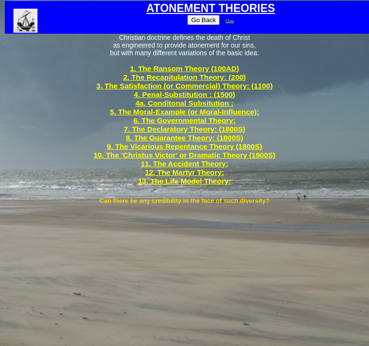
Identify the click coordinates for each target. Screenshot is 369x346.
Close (229, 21)
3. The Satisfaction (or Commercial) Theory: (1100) (184, 86)
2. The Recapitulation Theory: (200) (184, 77)
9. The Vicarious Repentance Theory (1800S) (184, 146)
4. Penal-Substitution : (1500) (184, 94)
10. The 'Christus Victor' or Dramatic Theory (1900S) (184, 155)
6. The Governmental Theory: (185, 120)
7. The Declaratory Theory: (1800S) (185, 129)
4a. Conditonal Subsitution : (184, 103)
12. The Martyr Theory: (184, 172)
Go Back (203, 20)
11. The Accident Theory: (184, 164)
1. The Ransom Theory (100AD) (184, 68)
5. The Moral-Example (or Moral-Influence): (184, 112)
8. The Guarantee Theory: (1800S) (184, 138)
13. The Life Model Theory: (184, 181)
